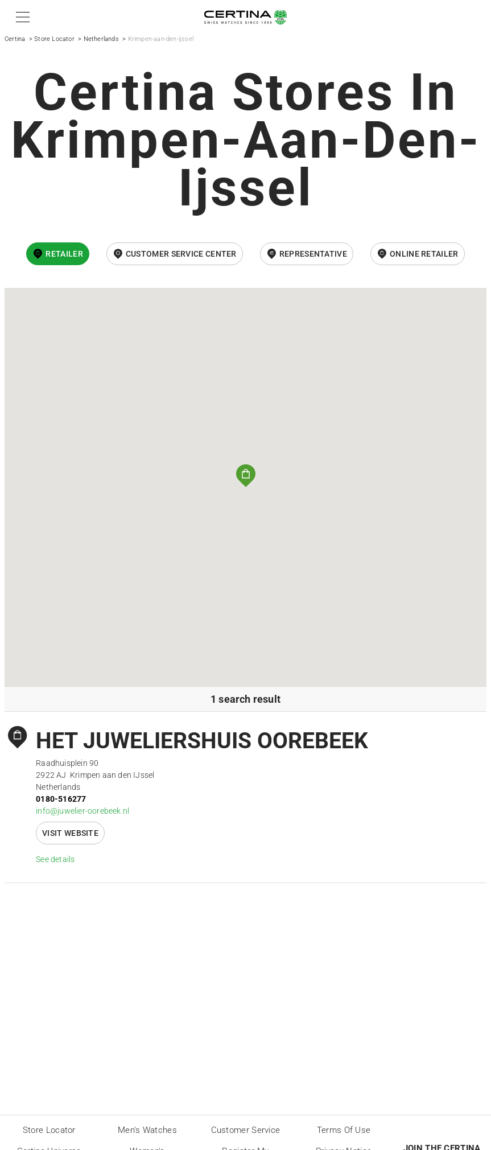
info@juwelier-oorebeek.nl (82, 810)
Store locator (49, 1130)
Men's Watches (147, 1130)
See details (55, 859)
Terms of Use (344, 1130)
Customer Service (245, 1130)
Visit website (70, 833)
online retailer (424, 253)
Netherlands (101, 39)
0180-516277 (61, 798)
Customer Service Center (181, 253)
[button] (21, 17)
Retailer (64, 253)
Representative (313, 253)
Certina (15, 39)
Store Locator (54, 39)
